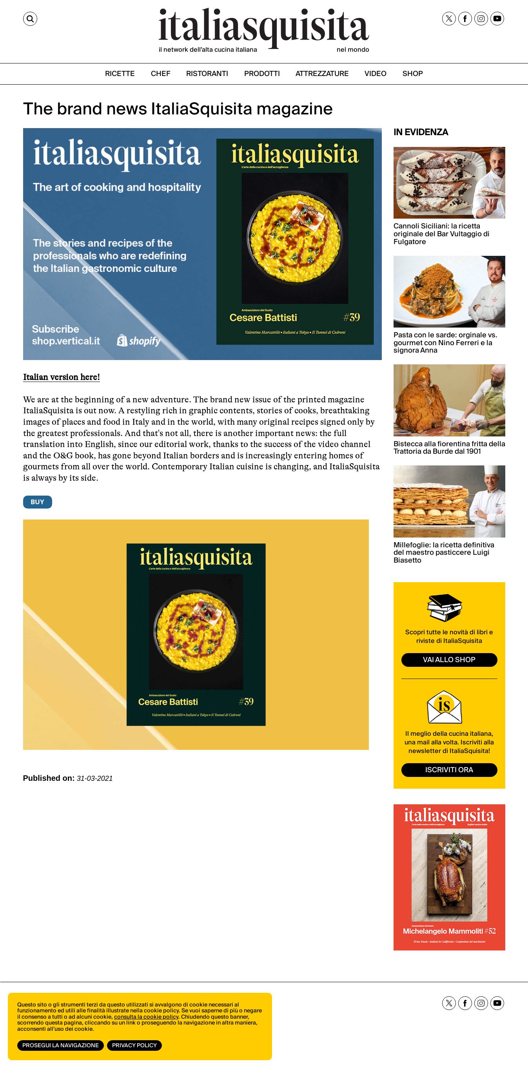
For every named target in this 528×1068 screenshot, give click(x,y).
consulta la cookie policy (146, 1017)
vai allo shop (449, 660)
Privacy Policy (134, 1045)
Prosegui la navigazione (60, 1045)
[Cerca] (30, 19)
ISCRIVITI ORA (449, 770)
